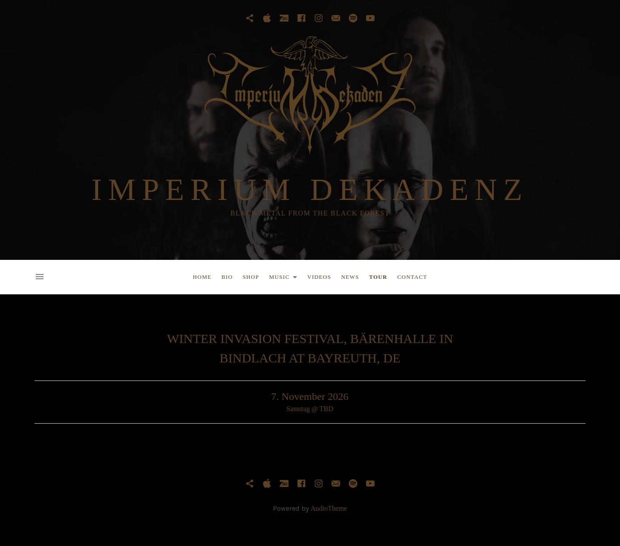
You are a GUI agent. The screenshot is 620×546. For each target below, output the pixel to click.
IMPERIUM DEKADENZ (310, 189)
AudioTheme (328, 508)
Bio (226, 277)
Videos (319, 277)
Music (285, 278)
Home (202, 277)
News (350, 277)
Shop (251, 277)
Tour (378, 277)
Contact (412, 277)
